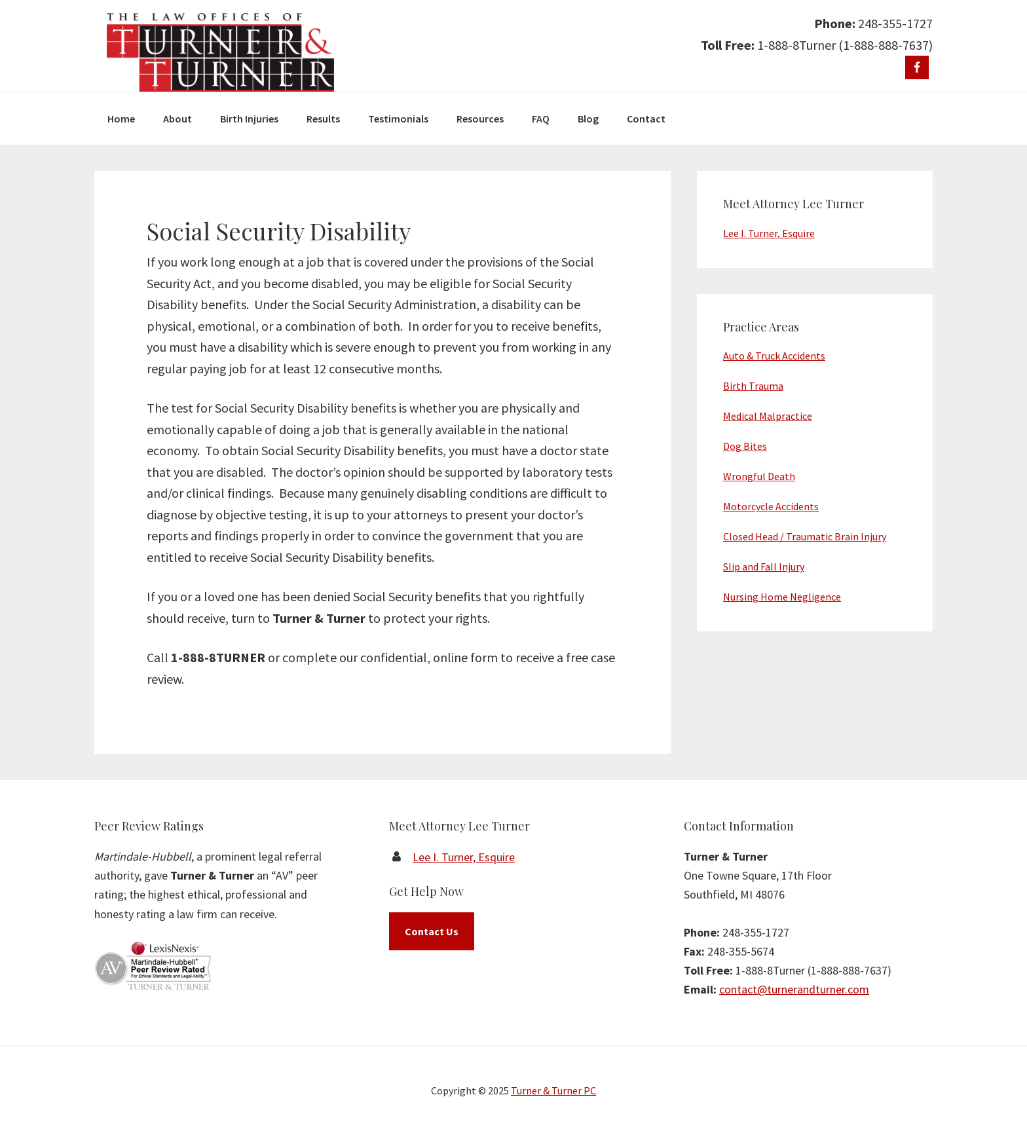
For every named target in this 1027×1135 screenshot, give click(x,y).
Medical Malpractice (767, 415)
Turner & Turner (220, 52)
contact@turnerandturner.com (794, 989)
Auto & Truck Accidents (774, 355)
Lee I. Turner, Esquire (769, 233)
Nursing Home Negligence (782, 596)
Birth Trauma (753, 385)
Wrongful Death (759, 476)
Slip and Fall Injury (763, 566)
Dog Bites (745, 446)
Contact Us (431, 931)
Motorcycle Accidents (771, 506)
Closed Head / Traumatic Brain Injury (804, 536)
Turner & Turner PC (553, 1090)
